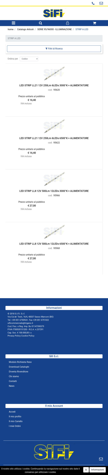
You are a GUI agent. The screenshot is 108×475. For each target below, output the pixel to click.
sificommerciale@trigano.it (20, 323)
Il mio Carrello (15, 421)
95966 (56, 195)
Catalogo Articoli (25, 29)
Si (86, 470)
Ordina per (13, 58)
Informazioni (97, 470)
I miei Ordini (15, 426)
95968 (56, 247)
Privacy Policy (14, 335)
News (11, 386)
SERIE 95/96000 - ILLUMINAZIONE (54, 29)
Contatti (13, 381)
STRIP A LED (82, 29)
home (10, 29)
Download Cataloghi (19, 366)
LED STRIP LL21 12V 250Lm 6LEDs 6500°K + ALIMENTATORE (54, 137)
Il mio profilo (15, 416)
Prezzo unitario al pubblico (31, 95)
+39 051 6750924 (19, 320)
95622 (56, 142)
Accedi (12, 411)
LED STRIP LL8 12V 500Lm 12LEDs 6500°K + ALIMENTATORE (54, 243)
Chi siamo (14, 376)
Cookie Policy (27, 335)
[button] (40, 23)
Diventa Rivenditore (18, 371)
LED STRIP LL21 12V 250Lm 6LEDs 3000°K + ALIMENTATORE (54, 84)
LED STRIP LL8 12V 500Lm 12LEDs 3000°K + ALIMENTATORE (54, 190)
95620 (56, 89)
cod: (50, 89)
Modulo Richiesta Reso (20, 362)
